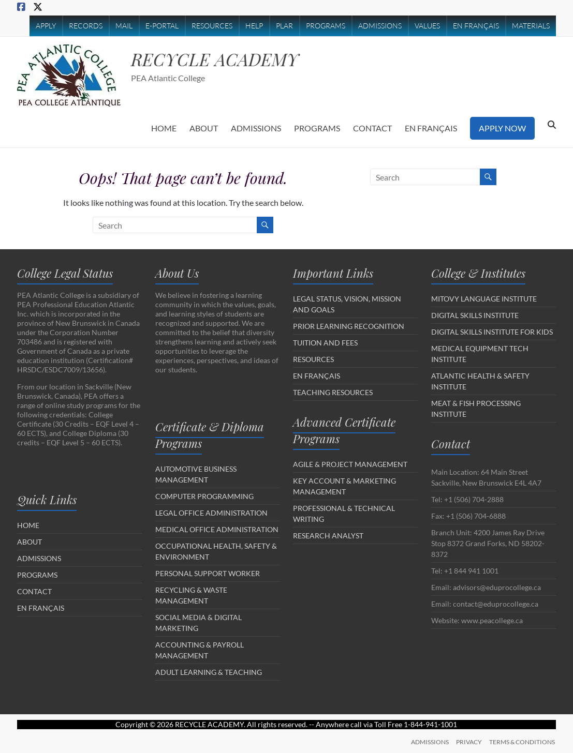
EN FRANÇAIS (476, 25)
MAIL (124, 25)
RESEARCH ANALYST (328, 535)
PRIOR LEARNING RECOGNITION (348, 326)
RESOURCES (212, 25)
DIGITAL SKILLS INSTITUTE (475, 315)
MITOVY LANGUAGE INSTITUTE (484, 298)
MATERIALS (531, 25)
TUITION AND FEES (325, 342)
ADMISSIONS (380, 25)
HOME (164, 128)
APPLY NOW (502, 128)
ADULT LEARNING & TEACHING (208, 672)
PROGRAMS (325, 25)
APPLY (46, 25)
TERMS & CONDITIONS (523, 741)
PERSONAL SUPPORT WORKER (207, 573)
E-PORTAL (162, 25)
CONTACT (372, 128)
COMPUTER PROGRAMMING (204, 496)
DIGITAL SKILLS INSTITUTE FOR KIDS (492, 331)
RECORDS (85, 25)
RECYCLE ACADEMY (219, 59)
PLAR (284, 25)
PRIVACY (469, 741)
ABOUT (203, 128)
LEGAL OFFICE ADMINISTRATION (211, 512)
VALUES (427, 25)
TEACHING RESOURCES (333, 392)
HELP (254, 25)
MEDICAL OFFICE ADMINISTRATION (216, 529)
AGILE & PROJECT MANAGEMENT (350, 464)
